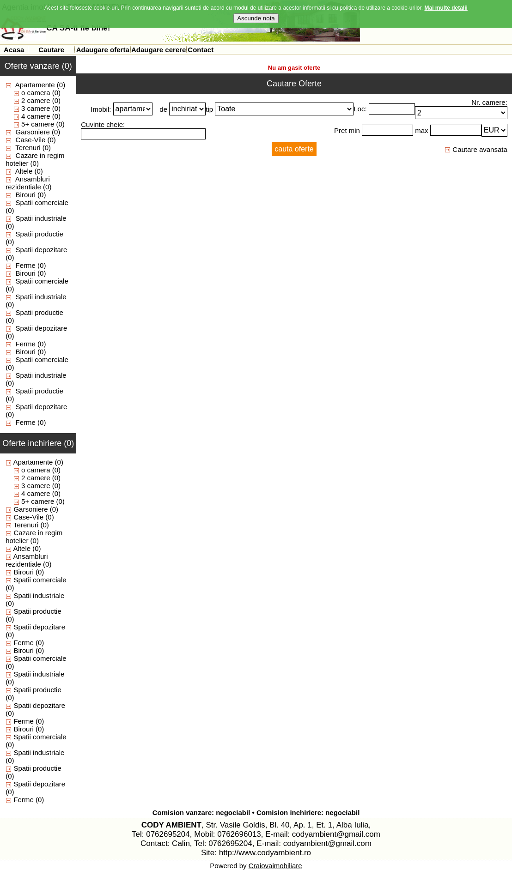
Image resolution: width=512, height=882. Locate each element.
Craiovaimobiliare (275, 866)
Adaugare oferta (102, 50)
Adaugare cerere (158, 50)
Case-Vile (31, 140)
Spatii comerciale (42, 202)
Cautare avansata (476, 149)
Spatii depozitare (41, 250)
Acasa (14, 50)
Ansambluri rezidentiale (28, 183)
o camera (35, 93)
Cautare (51, 50)
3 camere (35, 108)
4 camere (35, 116)
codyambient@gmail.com (336, 834)
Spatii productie (39, 234)
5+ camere (37, 124)
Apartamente (35, 85)
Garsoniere (33, 132)
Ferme (26, 265)
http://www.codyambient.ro (265, 852)
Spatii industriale (41, 218)
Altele (24, 171)
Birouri (26, 195)
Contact (200, 50)
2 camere (35, 100)
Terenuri (27, 147)
